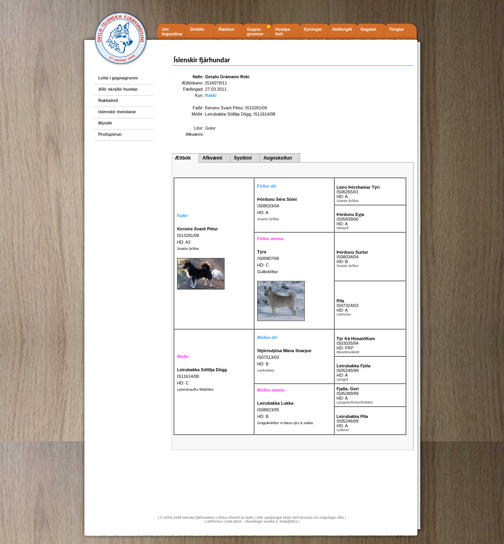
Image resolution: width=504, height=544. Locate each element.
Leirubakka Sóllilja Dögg (228, 114)
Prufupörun (110, 134)
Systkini (243, 158)
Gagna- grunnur (255, 31)
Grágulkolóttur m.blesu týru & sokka (285, 423)
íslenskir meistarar (117, 111)
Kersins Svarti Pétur (224, 107)
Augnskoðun (277, 158)
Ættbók (183, 158)
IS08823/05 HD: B (275, 410)
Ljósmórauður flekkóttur (195, 389)
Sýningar (313, 29)
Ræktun (227, 29)
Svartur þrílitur (188, 249)
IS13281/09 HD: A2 (197, 235)
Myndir (105, 123)
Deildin (197, 29)
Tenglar (396, 29)
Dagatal (368, 29)
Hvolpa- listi (283, 31)
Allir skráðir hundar (118, 89)
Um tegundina (172, 31)
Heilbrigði (342, 29)
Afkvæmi (212, 158)
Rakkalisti (108, 100)
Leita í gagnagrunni (118, 77)
